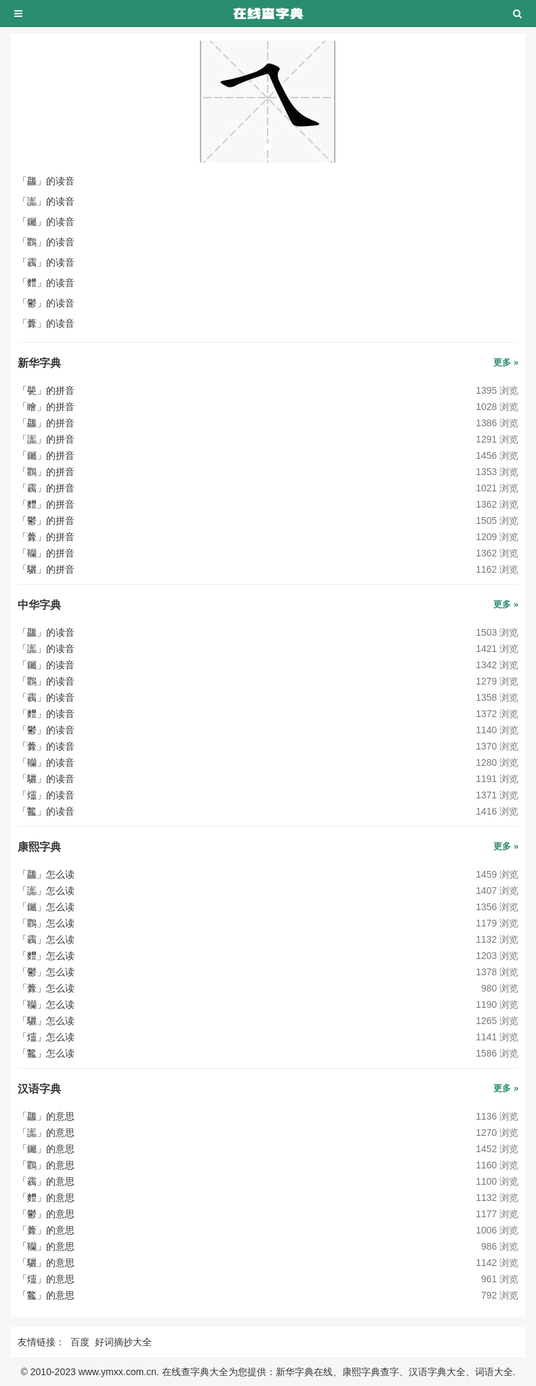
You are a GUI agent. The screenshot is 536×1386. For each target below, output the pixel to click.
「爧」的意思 (46, 1278)
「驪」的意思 (46, 1262)
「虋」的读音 (46, 323)
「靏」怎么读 (46, 939)
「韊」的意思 (46, 1246)
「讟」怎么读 (46, 890)
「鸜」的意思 (46, 1165)
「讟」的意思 (46, 1132)
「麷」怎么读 (46, 955)
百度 (79, 1342)
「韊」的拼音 (46, 553)
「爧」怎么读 (46, 1037)
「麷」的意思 (46, 1197)
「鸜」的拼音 (46, 471)
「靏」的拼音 (46, 488)
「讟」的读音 (46, 201)
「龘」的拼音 (46, 422)
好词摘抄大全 (123, 1342)
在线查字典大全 (195, 1371)
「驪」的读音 (46, 778)
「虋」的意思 (46, 1230)
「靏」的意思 (46, 1181)
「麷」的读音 (46, 282)
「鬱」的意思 (46, 1213)
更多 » (505, 362)
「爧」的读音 (46, 795)
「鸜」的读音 (46, 242)
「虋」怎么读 (46, 988)
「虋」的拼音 (46, 536)
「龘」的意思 (46, 1116)
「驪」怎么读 (46, 1020)
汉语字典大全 (437, 1371)
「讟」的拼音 (46, 439)
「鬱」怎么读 (46, 971)
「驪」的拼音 (46, 569)
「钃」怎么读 (46, 906)
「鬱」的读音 (46, 303)
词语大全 (494, 1371)
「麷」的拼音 (46, 504)
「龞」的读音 (46, 811)
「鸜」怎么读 (46, 923)
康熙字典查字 (370, 1371)
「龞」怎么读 (46, 1053)
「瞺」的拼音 (46, 406)
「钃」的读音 (46, 221)
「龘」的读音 (46, 181)
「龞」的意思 (46, 1295)
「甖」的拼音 (46, 390)
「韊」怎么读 (46, 1004)
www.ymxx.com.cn (118, 1371)
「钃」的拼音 (46, 455)
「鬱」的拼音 (46, 520)
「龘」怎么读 (46, 874)
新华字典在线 (304, 1371)
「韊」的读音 (46, 762)
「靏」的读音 (46, 262)
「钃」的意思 (46, 1148)
